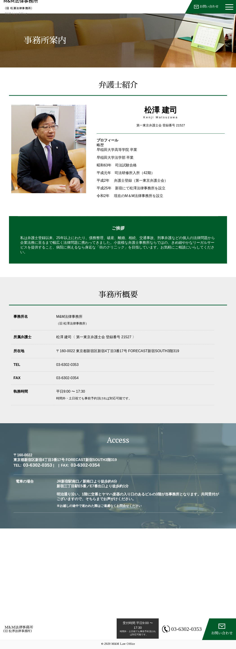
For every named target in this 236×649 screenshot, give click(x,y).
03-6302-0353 (184, 629)
